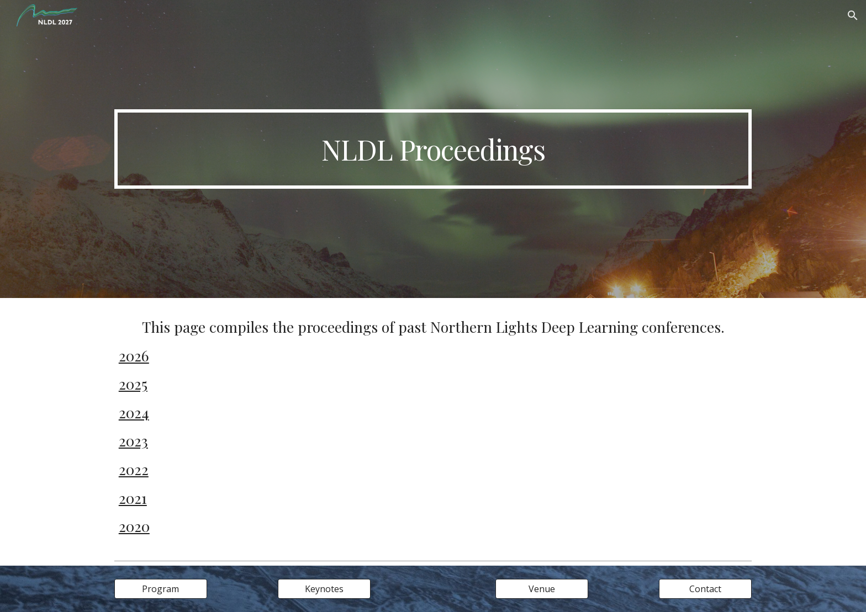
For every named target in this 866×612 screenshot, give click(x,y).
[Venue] (542, 589)
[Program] (161, 589)
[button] (852, 15)
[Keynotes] (324, 589)
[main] (433, 149)
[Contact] (705, 589)
